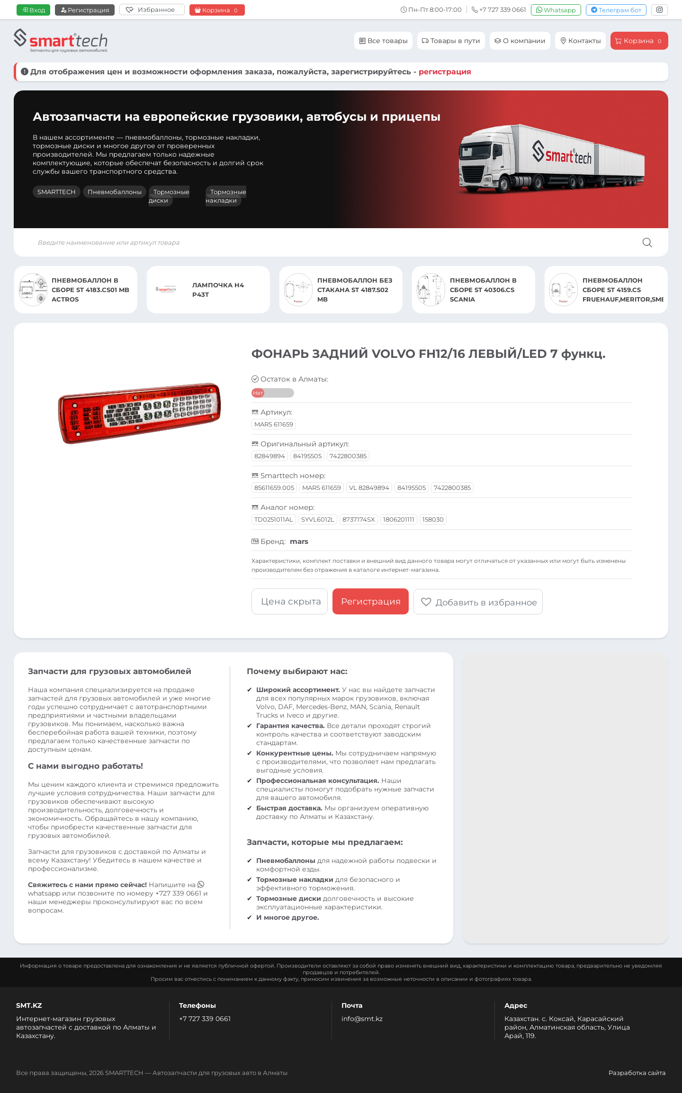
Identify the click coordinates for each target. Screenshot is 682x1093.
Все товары (383, 40)
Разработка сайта (637, 1072)
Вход (33, 10)
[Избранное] (152, 9)
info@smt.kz (362, 1018)
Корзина (217, 10)
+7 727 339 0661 (205, 1018)
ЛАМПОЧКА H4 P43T (218, 289)
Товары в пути (451, 40)
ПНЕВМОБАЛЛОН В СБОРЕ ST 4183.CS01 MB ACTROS (90, 289)
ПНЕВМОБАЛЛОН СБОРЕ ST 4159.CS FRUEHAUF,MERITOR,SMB (623, 289)
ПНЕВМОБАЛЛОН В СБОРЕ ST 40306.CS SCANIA (483, 289)
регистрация (445, 71)
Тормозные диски (169, 196)
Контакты (580, 40)
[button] (478, 601)
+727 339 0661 (178, 893)
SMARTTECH (56, 191)
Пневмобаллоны (115, 191)
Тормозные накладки (226, 196)
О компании (520, 40)
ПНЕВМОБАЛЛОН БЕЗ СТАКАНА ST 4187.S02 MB (355, 289)
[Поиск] (647, 242)
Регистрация (84, 10)
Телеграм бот (616, 10)
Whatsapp (556, 10)
